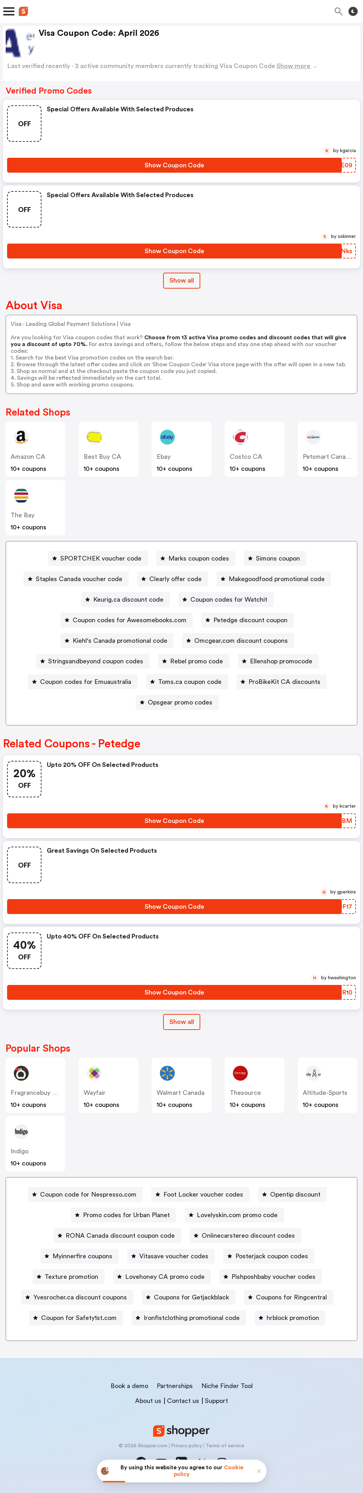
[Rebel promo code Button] (193, 661)
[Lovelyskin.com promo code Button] (234, 1215)
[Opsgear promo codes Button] (177, 702)
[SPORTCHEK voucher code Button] (98, 558)
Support (216, 1401)
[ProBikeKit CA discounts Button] (281, 681)
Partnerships (175, 1386)
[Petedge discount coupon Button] (247, 620)
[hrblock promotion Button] (290, 1317)
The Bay (22, 515)
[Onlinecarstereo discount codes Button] (245, 1235)
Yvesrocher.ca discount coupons (80, 1297)
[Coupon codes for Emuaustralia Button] (83, 681)
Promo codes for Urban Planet (126, 1215)
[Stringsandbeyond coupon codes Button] (93, 661)
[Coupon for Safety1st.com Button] (76, 1317)
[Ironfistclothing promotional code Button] (189, 1317)
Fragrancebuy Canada (42, 1093)
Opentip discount (295, 1194)
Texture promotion (71, 1277)
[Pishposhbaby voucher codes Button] (270, 1276)
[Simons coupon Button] (275, 558)
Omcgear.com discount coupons (241, 640)
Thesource (245, 1093)
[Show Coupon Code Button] (174, 165)
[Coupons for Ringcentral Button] (288, 1297)
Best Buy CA (102, 456)
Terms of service (225, 1445)
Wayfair (95, 1093)
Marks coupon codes (198, 558)
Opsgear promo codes (180, 702)
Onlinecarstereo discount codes (248, 1235)
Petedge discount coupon (250, 620)
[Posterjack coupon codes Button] (268, 1256)
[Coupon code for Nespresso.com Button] (85, 1194)
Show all (181, 1022)
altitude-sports (325, 1093)
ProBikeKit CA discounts (284, 682)
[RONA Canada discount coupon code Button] (117, 1235)
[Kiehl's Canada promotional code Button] (117, 640)
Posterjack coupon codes (271, 1256)
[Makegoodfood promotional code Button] (274, 579)
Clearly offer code (175, 579)
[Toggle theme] (353, 11)
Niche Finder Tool (227, 1386)
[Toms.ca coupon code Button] (187, 681)
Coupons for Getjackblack (191, 1297)
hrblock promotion (293, 1318)
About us (148, 1401)
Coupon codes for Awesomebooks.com (129, 620)
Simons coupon (278, 558)
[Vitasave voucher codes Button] (171, 1256)
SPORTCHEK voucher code (100, 558)
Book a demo (129, 1386)
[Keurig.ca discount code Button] (125, 599)
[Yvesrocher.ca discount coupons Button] (77, 1297)
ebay (164, 456)
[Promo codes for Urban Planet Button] (123, 1215)
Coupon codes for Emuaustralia (85, 682)
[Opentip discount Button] (292, 1194)
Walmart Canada (181, 1093)
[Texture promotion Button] (69, 1276)
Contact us (183, 1401)
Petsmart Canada (328, 456)
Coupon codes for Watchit (228, 599)
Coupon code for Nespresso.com (88, 1194)
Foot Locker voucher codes (203, 1194)
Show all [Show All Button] (181, 280)
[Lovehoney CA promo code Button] (162, 1276)
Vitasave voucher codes (173, 1256)
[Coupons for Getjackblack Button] (188, 1297)
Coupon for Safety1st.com (79, 1318)
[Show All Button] (181, 1022)
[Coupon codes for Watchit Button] (226, 599)
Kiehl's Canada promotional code (120, 640)
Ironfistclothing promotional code (192, 1318)
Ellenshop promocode (281, 661)
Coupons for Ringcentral (291, 1297)
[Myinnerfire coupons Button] (79, 1256)
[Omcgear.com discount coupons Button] (238, 640)
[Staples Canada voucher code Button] (76, 579)
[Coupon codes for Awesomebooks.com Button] (127, 620)
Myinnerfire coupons (82, 1256)
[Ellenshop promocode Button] (278, 661)
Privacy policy (186, 1445)
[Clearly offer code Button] (172, 579)
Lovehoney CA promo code (165, 1277)
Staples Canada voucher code (79, 579)
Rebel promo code (196, 661)
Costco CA (246, 456)
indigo (19, 1151)
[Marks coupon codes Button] (195, 558)
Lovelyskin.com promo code (237, 1215)
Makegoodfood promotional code (277, 579)
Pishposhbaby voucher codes (273, 1277)
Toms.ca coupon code (190, 682)
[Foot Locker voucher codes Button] (200, 1194)
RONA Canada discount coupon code (120, 1235)
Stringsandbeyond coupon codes (95, 661)
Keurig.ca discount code (128, 599)
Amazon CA (28, 456)
